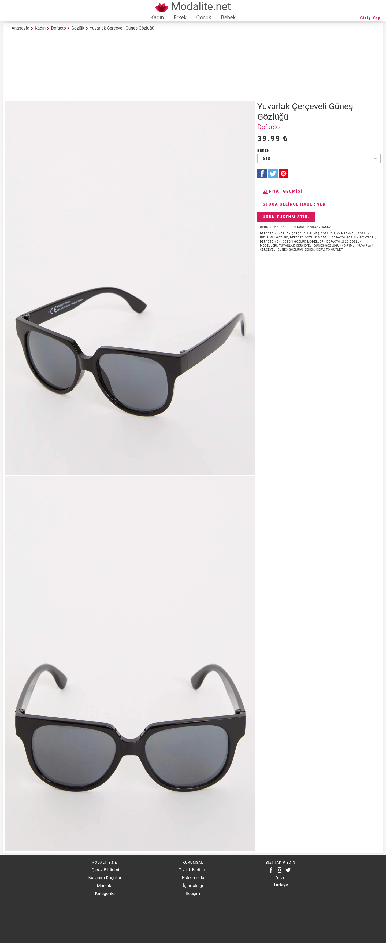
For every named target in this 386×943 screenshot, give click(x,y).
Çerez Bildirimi (105, 869)
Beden (263, 150)
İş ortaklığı (193, 885)
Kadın (157, 17)
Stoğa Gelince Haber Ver (294, 204)
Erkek (180, 17)
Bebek (228, 17)
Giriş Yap (370, 18)
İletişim (193, 893)
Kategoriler (105, 893)
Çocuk (203, 17)
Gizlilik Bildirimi (193, 869)
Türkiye (280, 884)
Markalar (105, 885)
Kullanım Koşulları (105, 877)
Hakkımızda (193, 877)
